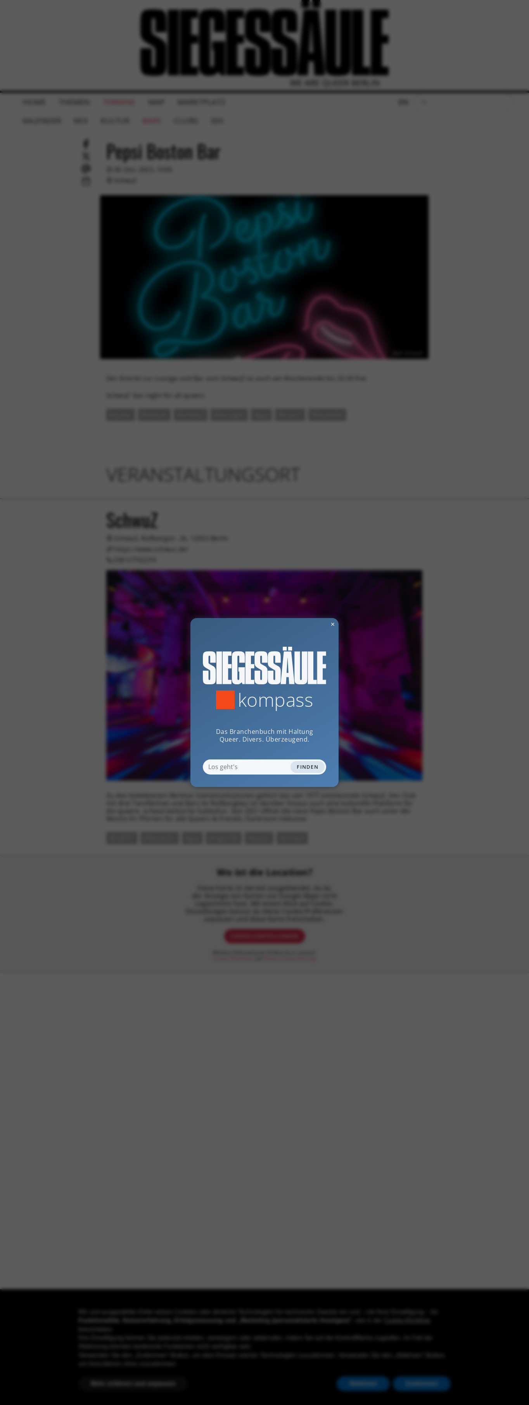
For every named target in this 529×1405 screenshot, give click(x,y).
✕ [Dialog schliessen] (313, 624)
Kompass (275, 699)
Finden (307, 766)
